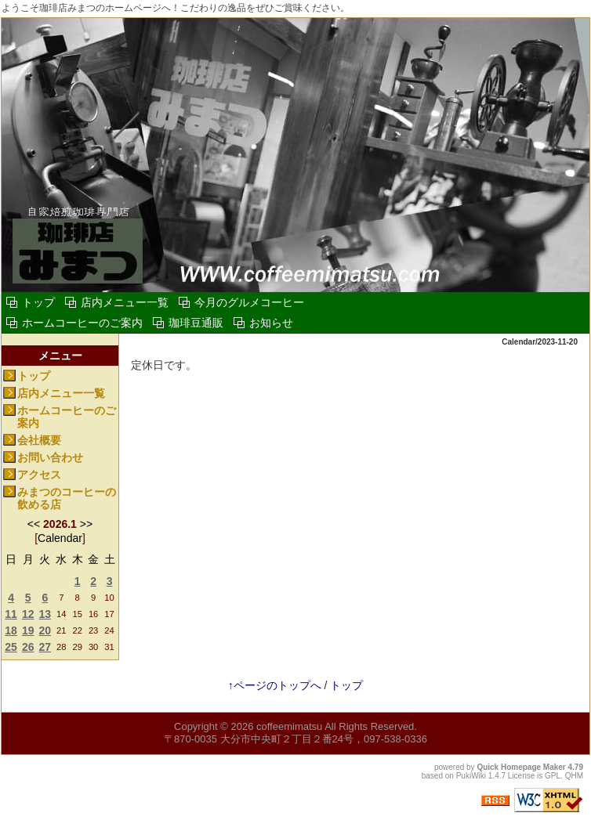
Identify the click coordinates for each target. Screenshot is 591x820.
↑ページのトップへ (274, 685)
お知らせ (271, 322)
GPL (552, 775)
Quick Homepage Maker (521, 767)
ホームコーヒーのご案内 (82, 322)
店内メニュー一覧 (125, 302)
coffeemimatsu (289, 726)
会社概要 (39, 440)
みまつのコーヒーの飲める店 (66, 498)
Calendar (60, 538)
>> (86, 524)
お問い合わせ (50, 457)
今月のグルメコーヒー (249, 302)
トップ (38, 302)
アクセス (39, 474)
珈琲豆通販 (196, 322)
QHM (574, 775)
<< (33, 524)
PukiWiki (471, 775)
